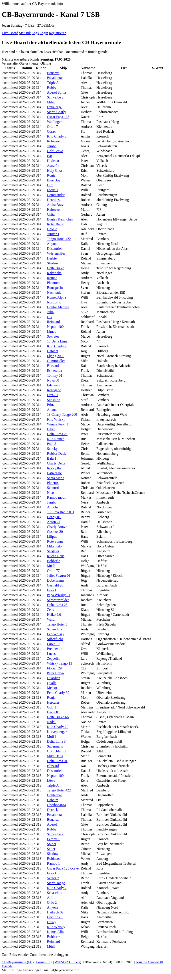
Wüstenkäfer (56, 253)
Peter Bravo (55, 673)
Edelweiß (53, 385)
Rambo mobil (56, 497)
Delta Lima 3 (56, 741)
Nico (50, 492)
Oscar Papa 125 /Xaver (63, 868)
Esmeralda (54, 370)
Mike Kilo (54, 546)
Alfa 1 (51, 897)
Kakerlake (54, 273)
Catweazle (54, 473)
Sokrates (53, 336)
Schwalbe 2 (55, 97)
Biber (51, 429)
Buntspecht (55, 287)
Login (44, 33)
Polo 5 (51, 444)
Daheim (52, 800)
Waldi (51, 619)
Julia (50, 312)
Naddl (51, 722)
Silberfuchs (55, 639)
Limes (51, 331)
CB (49, 317)
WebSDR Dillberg (68, 962)
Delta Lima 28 (57, 434)
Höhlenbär (54, 795)
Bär (49, 156)
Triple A (53, 83)
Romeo (52, 278)
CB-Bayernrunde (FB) (18, 962)
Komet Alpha (56, 297)
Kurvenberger (57, 732)
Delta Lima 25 (57, 605)
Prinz (50, 405)
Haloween (54, 209)
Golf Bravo (55, 151)
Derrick (52, 810)
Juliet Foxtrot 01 (58, 575)
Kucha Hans (55, 556)
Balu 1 (51, 458)
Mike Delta (55, 756)
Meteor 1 (53, 688)
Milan (51, 102)
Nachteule (54, 292)
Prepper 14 (54, 649)
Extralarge (54, 107)
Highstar (53, 161)
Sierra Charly (56, 112)
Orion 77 (53, 571)
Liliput (52, 536)
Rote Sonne (55, 541)
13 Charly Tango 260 (62, 414)
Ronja (51, 175)
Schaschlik (54, 629)
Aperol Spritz (56, 92)
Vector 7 (53, 878)
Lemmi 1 (53, 839)
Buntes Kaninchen (60, 219)
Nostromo (54, 302)
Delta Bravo (55, 268)
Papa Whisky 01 (58, 595)
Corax (51, 131)
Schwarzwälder (58, 600)
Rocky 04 (54, 468)
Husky (51, 922)
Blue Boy (53, 180)
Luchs (51, 653)
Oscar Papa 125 (58, 117)
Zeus (50, 610)
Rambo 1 (53, 863)
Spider (51, 844)
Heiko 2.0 (54, 614)
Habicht (52, 351)
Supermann (55, 746)
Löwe (51, 780)
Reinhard (53, 322)
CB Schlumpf (56, 751)
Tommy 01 (54, 375)
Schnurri (53, 488)
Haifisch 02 (55, 912)
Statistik (25, 33)
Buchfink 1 (55, 917)
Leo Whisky (55, 634)
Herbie (52, 258)
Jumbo (51, 146)
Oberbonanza (56, 805)
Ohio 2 (52, 229)
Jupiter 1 (53, 234)
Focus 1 (52, 190)
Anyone (52, 244)
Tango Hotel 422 (59, 239)
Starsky (52, 449)
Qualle (51, 683)
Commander (55, 195)
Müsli (51, 566)
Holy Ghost (55, 170)
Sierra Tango (56, 883)
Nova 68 (53, 380)
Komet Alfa (55, 932)
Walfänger (54, 122)
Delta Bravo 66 (58, 717)
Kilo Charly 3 (56, 136)
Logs (35, 33)
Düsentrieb (54, 248)
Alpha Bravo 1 (57, 205)
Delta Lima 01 (57, 761)
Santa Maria (55, 478)
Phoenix (52, 483)
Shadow (52, 263)
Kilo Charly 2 (56, 346)
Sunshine (53, 400)
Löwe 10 (53, 644)
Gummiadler (56, 361)
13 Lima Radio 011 (60, 512)
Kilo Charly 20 (57, 727)
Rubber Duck (56, 453)
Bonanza (53, 73)
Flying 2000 (55, 356)
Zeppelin (53, 658)
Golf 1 (51, 707)
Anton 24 (53, 522)
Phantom (53, 283)
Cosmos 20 (55, 531)
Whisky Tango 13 (59, 663)
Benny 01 (54, 517)
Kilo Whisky (56, 419)
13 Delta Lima (57, 341)
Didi (50, 185)
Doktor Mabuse (58, 307)
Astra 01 (53, 165)
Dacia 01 (53, 712)
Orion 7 (52, 126)
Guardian (53, 678)
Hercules (53, 200)
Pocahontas (55, 78)
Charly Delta (56, 463)
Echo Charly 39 (58, 693)
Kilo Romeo (55, 439)
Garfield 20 (55, 585)
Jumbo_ (52, 502)
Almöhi (52, 507)
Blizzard (53, 366)
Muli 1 (51, 736)
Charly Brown (57, 527)
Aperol (52, 824)
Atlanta (52, 409)
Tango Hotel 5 (57, 624)
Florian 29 (54, 668)
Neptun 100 (55, 327)
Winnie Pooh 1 (57, 424)
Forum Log (44, 962)
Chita (51, 214)
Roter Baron (55, 224)
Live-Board (10, 33)
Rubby (51, 87)
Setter (51, 849)
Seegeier (53, 551)
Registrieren (57, 33)
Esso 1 (51, 590)
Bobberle (53, 561)
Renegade (54, 390)
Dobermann (55, 580)
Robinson (53, 141)
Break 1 (52, 395)
